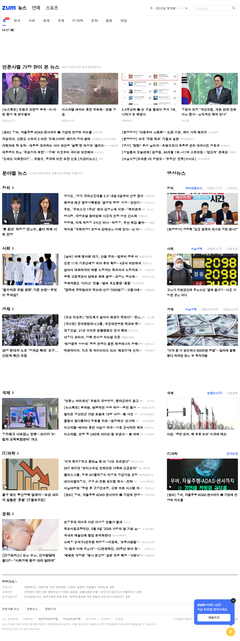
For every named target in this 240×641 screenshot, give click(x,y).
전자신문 (232, 453)
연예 (36, 8)
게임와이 (127, 120)
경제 (46, 20)
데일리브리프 (210, 309)
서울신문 (232, 249)
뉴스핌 (185, 120)
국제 (61, 20)
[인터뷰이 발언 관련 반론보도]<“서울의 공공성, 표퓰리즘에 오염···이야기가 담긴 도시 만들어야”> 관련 (82, 592)
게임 (123, 20)
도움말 (119, 619)
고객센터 (106, 619)
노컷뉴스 (232, 188)
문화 (94, 20)
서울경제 (196, 249)
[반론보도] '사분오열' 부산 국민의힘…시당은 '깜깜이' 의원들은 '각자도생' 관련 (69, 587)
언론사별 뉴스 (10, 609)
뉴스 (22, 8)
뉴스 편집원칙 (10, 619)
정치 (17, 20)
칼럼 (109, 20)
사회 (31, 20)
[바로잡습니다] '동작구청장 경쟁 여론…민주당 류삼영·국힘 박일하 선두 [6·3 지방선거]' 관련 (77, 596)
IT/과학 (77, 20)
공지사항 (91, 619)
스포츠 (52, 8)
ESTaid (8, 628)
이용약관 (28, 619)
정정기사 (8, 581)
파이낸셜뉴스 (193, 188)
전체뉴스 (32, 609)
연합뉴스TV (8, 120)
